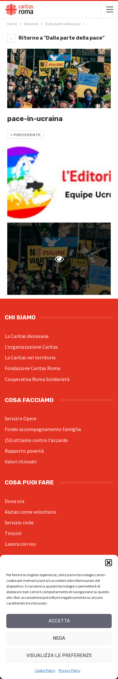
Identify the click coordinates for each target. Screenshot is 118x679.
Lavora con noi (20, 544)
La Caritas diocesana (26, 336)
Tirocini (13, 533)
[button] (108, 563)
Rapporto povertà (24, 451)
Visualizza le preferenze (59, 655)
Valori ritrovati (21, 461)
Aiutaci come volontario (30, 512)
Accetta (59, 621)
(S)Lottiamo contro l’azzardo (36, 440)
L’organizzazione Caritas (31, 347)
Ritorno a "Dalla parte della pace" (55, 38)
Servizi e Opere (21, 418)
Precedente (25, 135)
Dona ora (14, 501)
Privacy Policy (70, 670)
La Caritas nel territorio (30, 357)
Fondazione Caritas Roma (32, 368)
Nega (59, 638)
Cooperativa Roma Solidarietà (37, 379)
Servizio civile (19, 522)
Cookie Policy (45, 670)
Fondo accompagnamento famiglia (43, 429)
